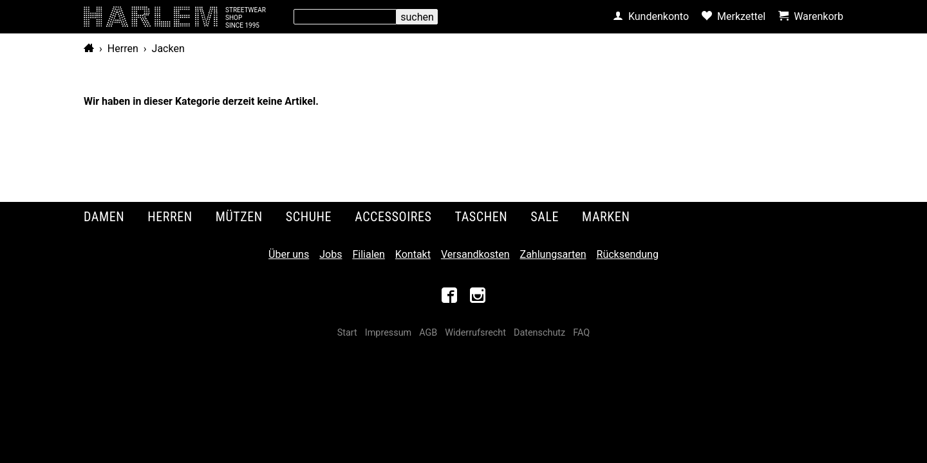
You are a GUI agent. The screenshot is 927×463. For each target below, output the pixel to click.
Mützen (239, 216)
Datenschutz (539, 332)
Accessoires (393, 216)
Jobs (330, 254)
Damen (104, 216)
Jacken (168, 48)
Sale (544, 216)
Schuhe (309, 216)
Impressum (388, 332)
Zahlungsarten (553, 254)
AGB (428, 332)
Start (347, 332)
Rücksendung (628, 254)
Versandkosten (475, 254)
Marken (606, 216)
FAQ (581, 332)
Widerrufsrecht (475, 332)
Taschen (481, 216)
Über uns (288, 254)
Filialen (368, 254)
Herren (123, 48)
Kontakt (413, 254)
